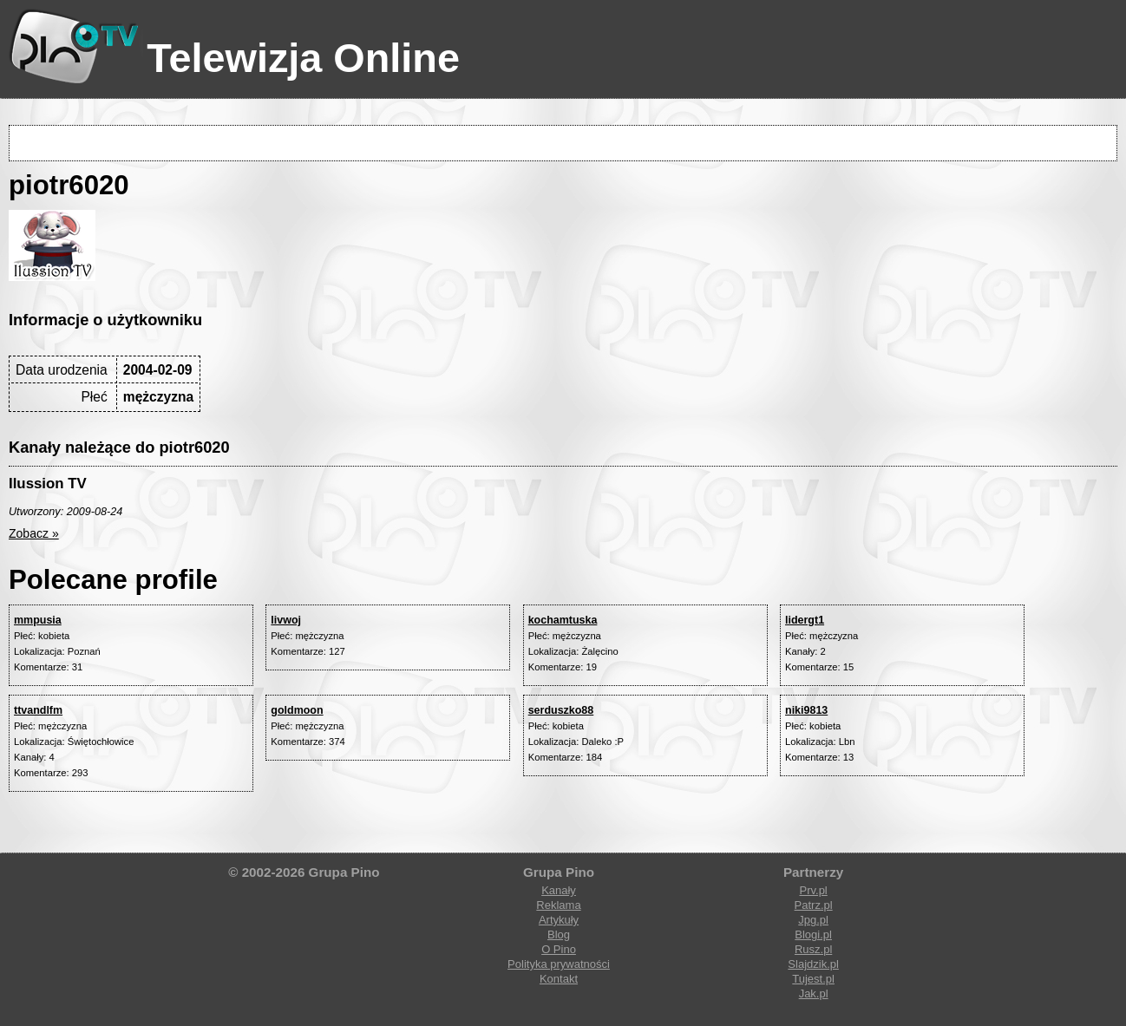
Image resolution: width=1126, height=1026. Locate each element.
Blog (558, 934)
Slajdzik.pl (813, 963)
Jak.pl (813, 993)
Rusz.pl (813, 949)
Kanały (558, 890)
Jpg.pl (813, 919)
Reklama (558, 905)
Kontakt (559, 978)
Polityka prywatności (558, 963)
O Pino (558, 949)
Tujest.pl (813, 978)
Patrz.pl (814, 905)
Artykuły (559, 919)
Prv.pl (813, 890)
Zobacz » (34, 533)
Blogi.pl (813, 934)
